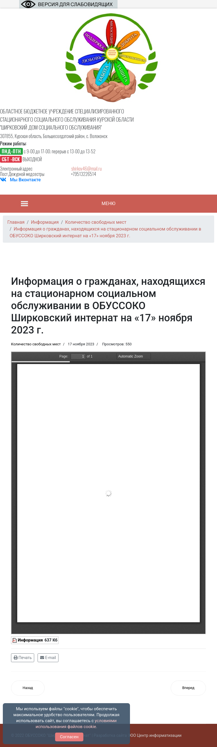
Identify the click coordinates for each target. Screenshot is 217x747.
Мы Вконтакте (25, 179)
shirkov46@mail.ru (86, 168)
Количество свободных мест (36, 344)
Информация (30, 640)
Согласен (69, 736)
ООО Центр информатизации (154, 735)
